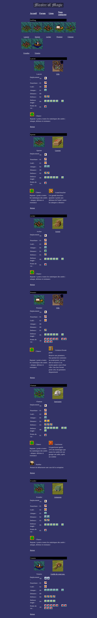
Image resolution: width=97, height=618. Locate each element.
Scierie (57, 231)
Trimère (37, 53)
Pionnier (59, 37)
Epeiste (37, 37)
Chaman (70, 37)
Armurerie (58, 497)
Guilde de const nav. (58, 574)
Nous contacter (62, 13)
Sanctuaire (57, 402)
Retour (32, 127)
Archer (48, 37)
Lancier (26, 37)
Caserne (58, 150)
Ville (57, 74)
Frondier (26, 53)
